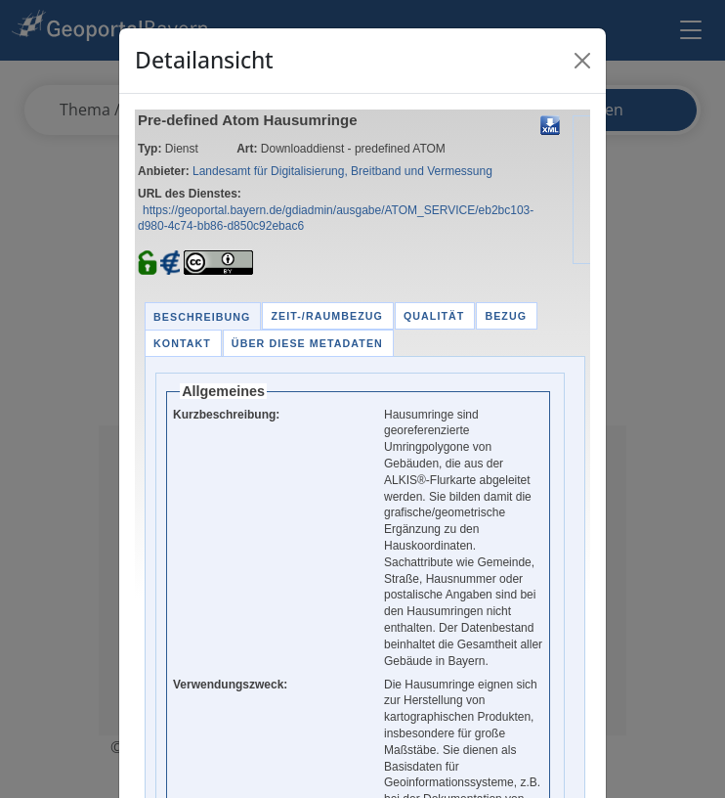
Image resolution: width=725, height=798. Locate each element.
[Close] (582, 60)
